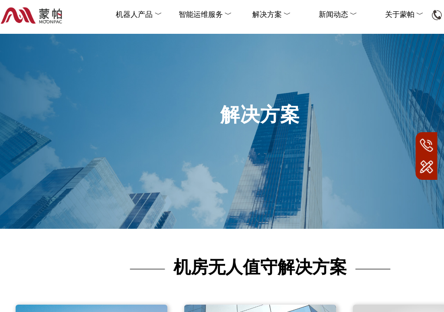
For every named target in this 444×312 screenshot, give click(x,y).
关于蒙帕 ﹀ (404, 14)
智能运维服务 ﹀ (205, 14)
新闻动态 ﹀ (338, 14)
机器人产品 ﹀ (139, 14)
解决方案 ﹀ (271, 14)
